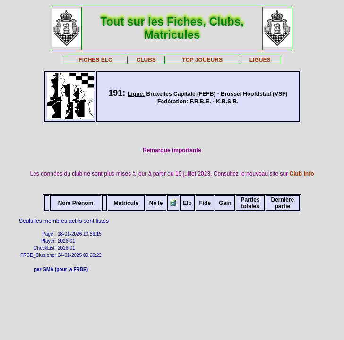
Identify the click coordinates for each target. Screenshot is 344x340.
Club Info (302, 173)
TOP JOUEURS (202, 60)
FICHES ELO (95, 60)
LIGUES (260, 60)
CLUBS (145, 60)
